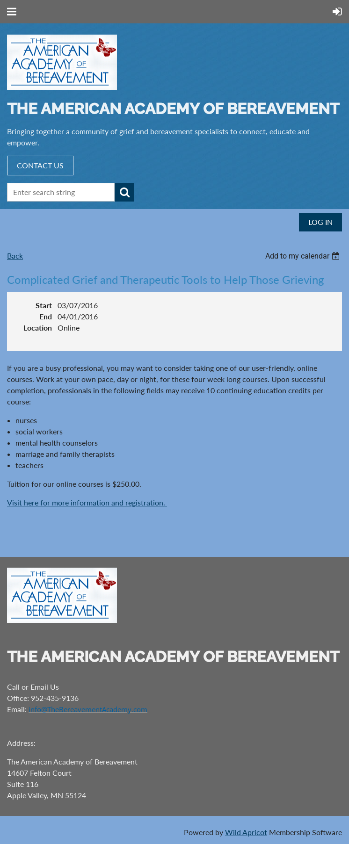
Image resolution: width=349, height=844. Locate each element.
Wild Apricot (246, 832)
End (45, 316)
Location (37, 327)
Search (124, 192)
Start (44, 305)
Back (15, 255)
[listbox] (303, 256)
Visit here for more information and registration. (87, 502)
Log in (320, 221)
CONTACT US (40, 165)
